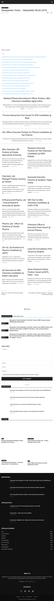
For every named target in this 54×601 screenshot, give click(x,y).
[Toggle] (4, 53)
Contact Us (35, 596)
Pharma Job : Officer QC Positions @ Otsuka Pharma (16, 80)
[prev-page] (2, 341)
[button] (2, 2)
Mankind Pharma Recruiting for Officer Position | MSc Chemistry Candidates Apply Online (24, 57)
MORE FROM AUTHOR (18, 316)
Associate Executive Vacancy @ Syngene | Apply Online (16, 72)
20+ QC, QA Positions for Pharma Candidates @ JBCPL (16, 86)
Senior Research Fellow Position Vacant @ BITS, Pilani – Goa (18, 94)
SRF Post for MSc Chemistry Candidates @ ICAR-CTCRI (16, 78)
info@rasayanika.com (30, 581)
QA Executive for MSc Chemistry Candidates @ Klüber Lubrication (19, 91)
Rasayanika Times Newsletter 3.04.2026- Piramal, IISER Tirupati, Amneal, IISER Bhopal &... (30, 390)
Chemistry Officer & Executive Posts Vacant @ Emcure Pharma (18, 83)
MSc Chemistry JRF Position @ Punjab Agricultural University (18, 64)
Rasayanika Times (5, 7)
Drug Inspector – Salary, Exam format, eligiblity (20, 513)
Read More (30, 108)
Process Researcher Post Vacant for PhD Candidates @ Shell (18, 59)
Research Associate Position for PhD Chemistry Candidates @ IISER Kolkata (21, 67)
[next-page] (5, 341)
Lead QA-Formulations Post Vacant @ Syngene (14, 88)
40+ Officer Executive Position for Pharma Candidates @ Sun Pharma (20, 62)
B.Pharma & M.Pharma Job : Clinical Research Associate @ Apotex (19, 75)
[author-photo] (27, 307)
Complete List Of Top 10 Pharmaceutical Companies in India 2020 (25, 506)
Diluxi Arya (27, 309)
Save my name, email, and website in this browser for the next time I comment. (21, 374)
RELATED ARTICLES (6, 316)
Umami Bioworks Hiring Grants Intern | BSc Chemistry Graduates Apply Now (27, 397)
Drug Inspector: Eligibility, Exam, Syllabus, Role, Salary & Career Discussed (27, 520)
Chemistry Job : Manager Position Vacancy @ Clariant (16, 70)
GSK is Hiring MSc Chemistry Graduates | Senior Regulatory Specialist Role (27, 411)
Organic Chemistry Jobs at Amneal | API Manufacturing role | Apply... (25, 404)
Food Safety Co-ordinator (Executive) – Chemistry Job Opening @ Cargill (40, 293)
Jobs (2, 438)
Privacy (23, 596)
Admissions (4, 460)
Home (2, 5)
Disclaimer (18, 596)
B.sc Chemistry (30, 438)
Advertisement (29, 596)
